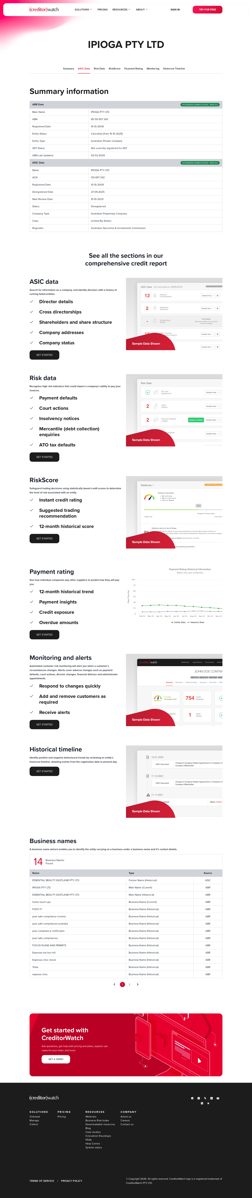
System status (94, 1147)
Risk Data (99, 68)
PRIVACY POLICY (71, 1181)
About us (126, 1116)
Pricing (103, 9)
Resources (121, 9)
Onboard (35, 1116)
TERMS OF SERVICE (42, 1181)
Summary (68, 68)
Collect (34, 1124)
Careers (125, 1120)
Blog (88, 1128)
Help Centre (93, 1143)
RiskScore (115, 68)
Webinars (91, 1116)
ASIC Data (84, 68)
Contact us (127, 1124)
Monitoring (153, 68)
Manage (34, 1120)
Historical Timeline (174, 68)
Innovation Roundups (98, 1136)
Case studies (93, 1132)
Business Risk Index (97, 1120)
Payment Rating (133, 68)
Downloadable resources (100, 1124)
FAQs (89, 1139)
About (141, 9)
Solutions (83, 9)
